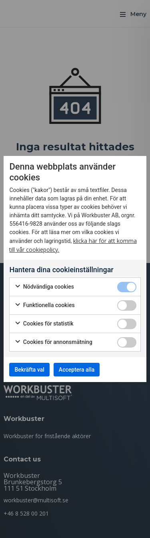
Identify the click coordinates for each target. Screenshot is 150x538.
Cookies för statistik (43, 324)
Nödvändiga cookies (44, 287)
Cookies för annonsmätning (53, 342)
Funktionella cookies (44, 305)
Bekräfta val (29, 369)
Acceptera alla (76, 369)
